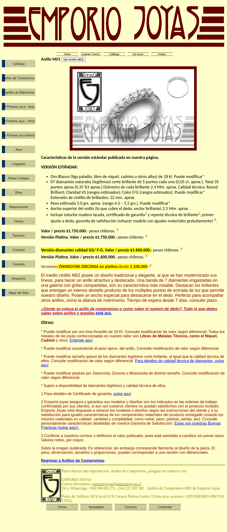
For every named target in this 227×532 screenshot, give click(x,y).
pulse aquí (122, 394)
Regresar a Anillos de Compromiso (72, 461)
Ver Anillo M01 (73, 59)
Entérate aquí (81, 340)
